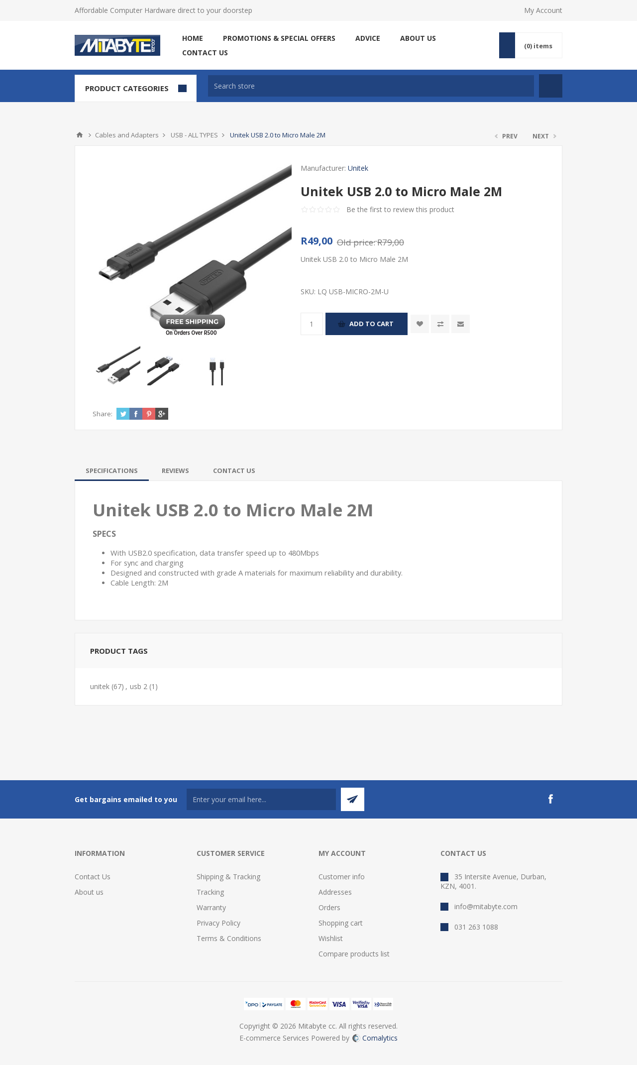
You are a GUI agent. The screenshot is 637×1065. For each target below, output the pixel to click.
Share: (102, 413)
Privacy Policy (218, 923)
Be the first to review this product (400, 209)
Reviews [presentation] (175, 470)
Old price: (356, 242)
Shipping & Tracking (228, 876)
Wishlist (330, 938)
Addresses (335, 892)
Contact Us (92, 876)
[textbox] (371, 86)
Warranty (211, 907)
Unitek (358, 168)
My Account (543, 10)
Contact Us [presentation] (234, 470)
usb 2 (138, 686)
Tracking (210, 892)
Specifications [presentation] (112, 470)
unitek (99, 686)
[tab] (112, 470)
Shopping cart (340, 923)
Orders (329, 907)
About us (89, 892)
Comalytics (375, 1038)
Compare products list (354, 953)
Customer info (341, 876)
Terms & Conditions (229, 938)
